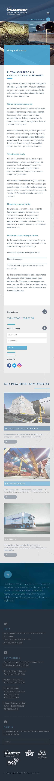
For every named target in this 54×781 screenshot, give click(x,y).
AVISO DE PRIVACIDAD (13, 649)
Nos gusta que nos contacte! (18, 646)
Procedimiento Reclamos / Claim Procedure (24, 640)
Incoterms (9, 643)
